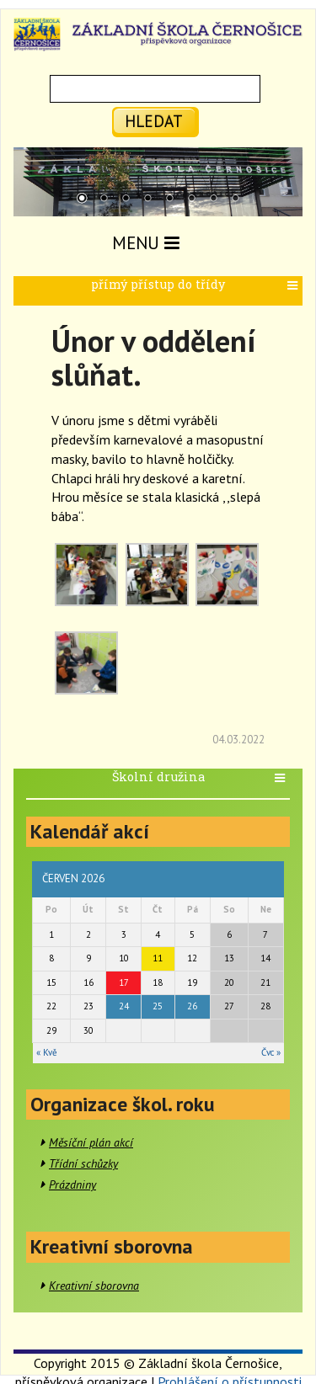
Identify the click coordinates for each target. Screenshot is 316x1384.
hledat (154, 120)
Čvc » (271, 1052)
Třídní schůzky (83, 1163)
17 (124, 982)
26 (192, 1006)
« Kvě (46, 1052)
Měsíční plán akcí (91, 1142)
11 (158, 958)
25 (158, 1006)
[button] (295, 285)
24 (124, 1006)
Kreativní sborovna (94, 1285)
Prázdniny (72, 1184)
